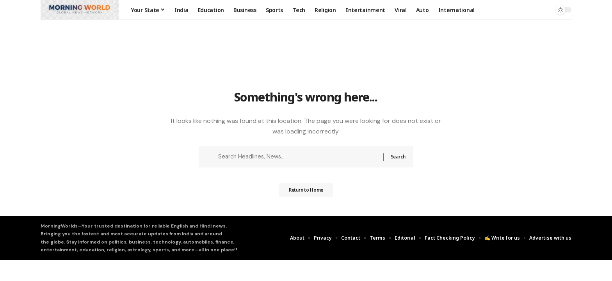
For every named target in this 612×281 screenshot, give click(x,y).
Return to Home (306, 192)
